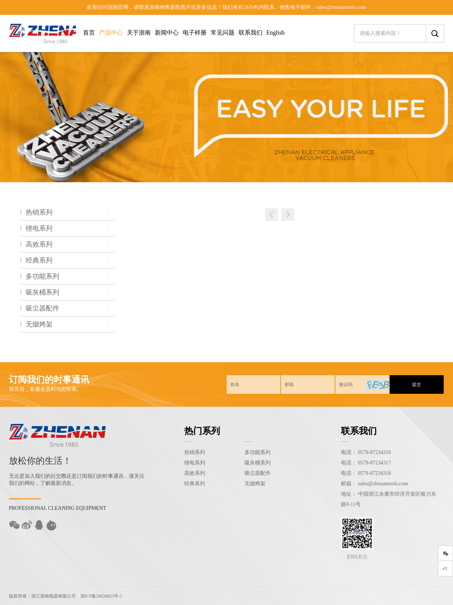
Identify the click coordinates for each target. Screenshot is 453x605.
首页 (89, 32)
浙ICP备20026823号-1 (101, 596)
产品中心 (111, 32)
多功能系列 (258, 452)
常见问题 (223, 32)
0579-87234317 (374, 463)
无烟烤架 (255, 483)
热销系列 (194, 452)
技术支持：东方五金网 (416, 596)
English (276, 32)
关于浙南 (139, 32)
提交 (416, 384)
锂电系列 (194, 463)
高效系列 (194, 473)
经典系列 (194, 483)
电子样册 (195, 32)
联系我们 (250, 32)
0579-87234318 (374, 473)
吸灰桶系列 (258, 463)
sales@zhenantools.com (383, 483)
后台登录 (380, 596)
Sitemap (358, 596)
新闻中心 (167, 32)
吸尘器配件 (258, 473)
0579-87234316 (374, 452)
